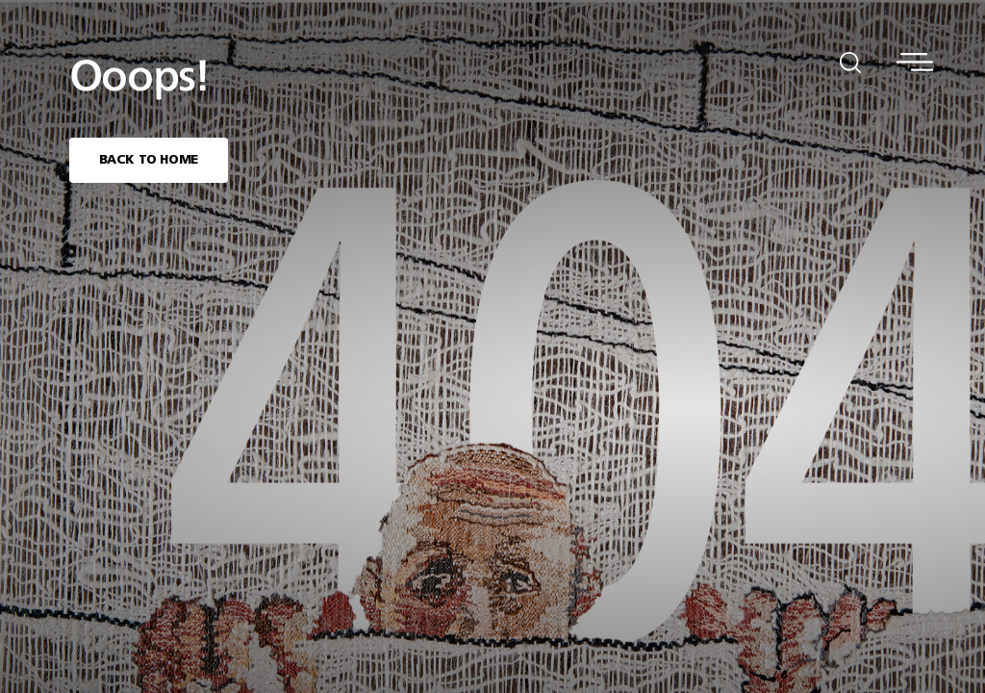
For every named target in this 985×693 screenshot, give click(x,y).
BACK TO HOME (148, 160)
